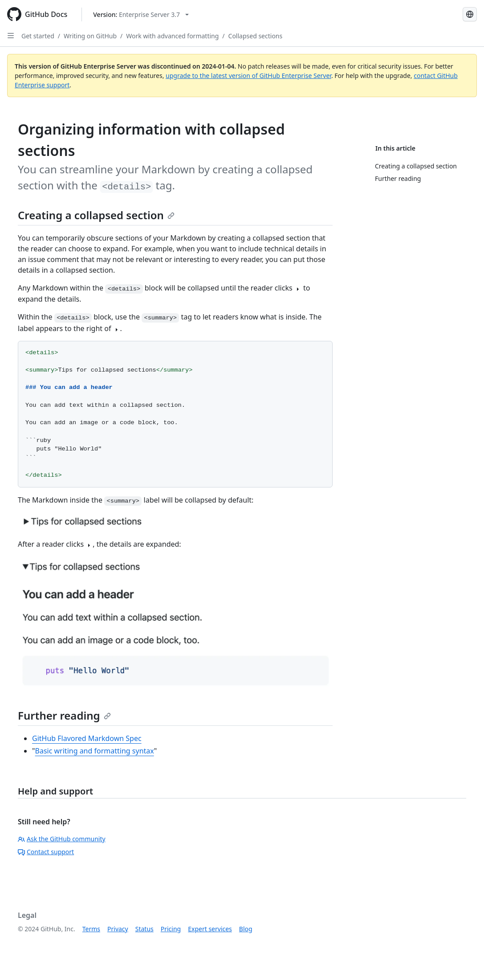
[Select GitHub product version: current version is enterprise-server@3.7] (141, 14)
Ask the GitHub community (62, 839)
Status (144, 929)
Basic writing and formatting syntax (94, 751)
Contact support (46, 851)
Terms (91, 929)
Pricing (171, 929)
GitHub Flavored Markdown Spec (87, 738)
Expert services (210, 929)
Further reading (64, 715)
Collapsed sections (255, 36)
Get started (37, 36)
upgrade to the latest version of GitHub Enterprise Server (248, 75)
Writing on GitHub (90, 36)
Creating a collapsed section (96, 215)
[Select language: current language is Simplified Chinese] (470, 14)
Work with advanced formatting (172, 36)
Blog (245, 929)
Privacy (117, 929)
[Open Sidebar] (11, 36)
